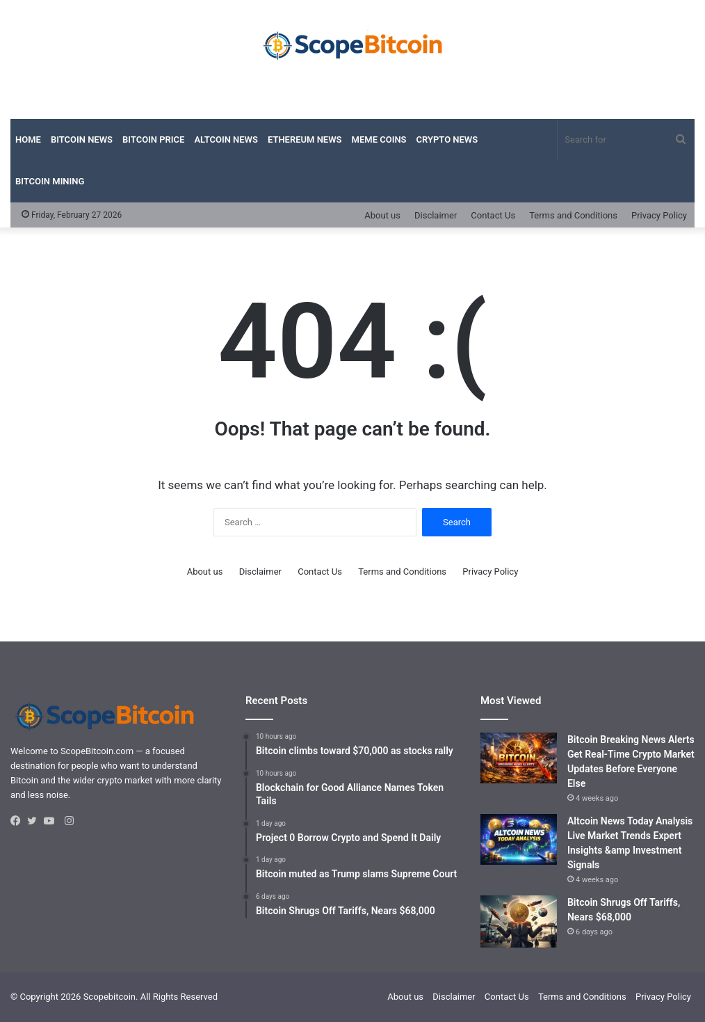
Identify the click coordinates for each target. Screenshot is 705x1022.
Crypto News (447, 139)
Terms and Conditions (573, 215)
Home (28, 139)
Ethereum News (305, 139)
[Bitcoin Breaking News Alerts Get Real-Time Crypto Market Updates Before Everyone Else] (518, 758)
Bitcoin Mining (49, 181)
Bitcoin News (82, 139)
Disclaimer (435, 215)
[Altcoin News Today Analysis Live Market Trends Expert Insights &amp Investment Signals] (518, 839)
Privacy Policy (659, 215)
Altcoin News (226, 139)
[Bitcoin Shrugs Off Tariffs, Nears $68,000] (518, 921)
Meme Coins (379, 139)
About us (382, 215)
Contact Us (493, 215)
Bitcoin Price (153, 139)
